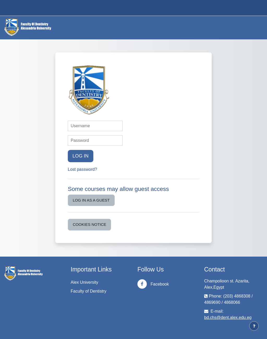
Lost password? (82, 169)
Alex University (84, 282)
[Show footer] (254, 326)
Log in (80, 156)
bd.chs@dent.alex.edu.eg (228, 317)
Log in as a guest (91, 200)
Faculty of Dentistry (88, 291)
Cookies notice (89, 224)
